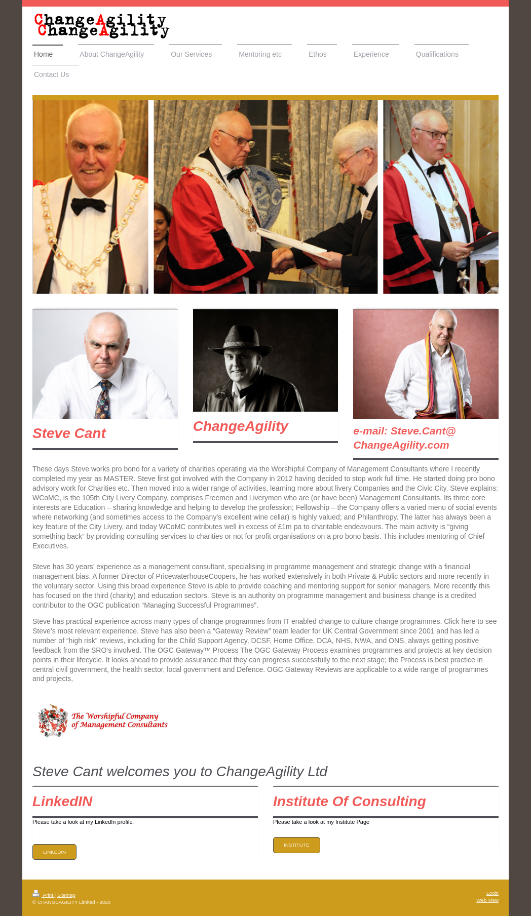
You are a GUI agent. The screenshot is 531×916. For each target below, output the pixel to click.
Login (492, 893)
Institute (297, 845)
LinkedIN (54, 852)
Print (43, 895)
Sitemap (66, 895)
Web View (487, 900)
